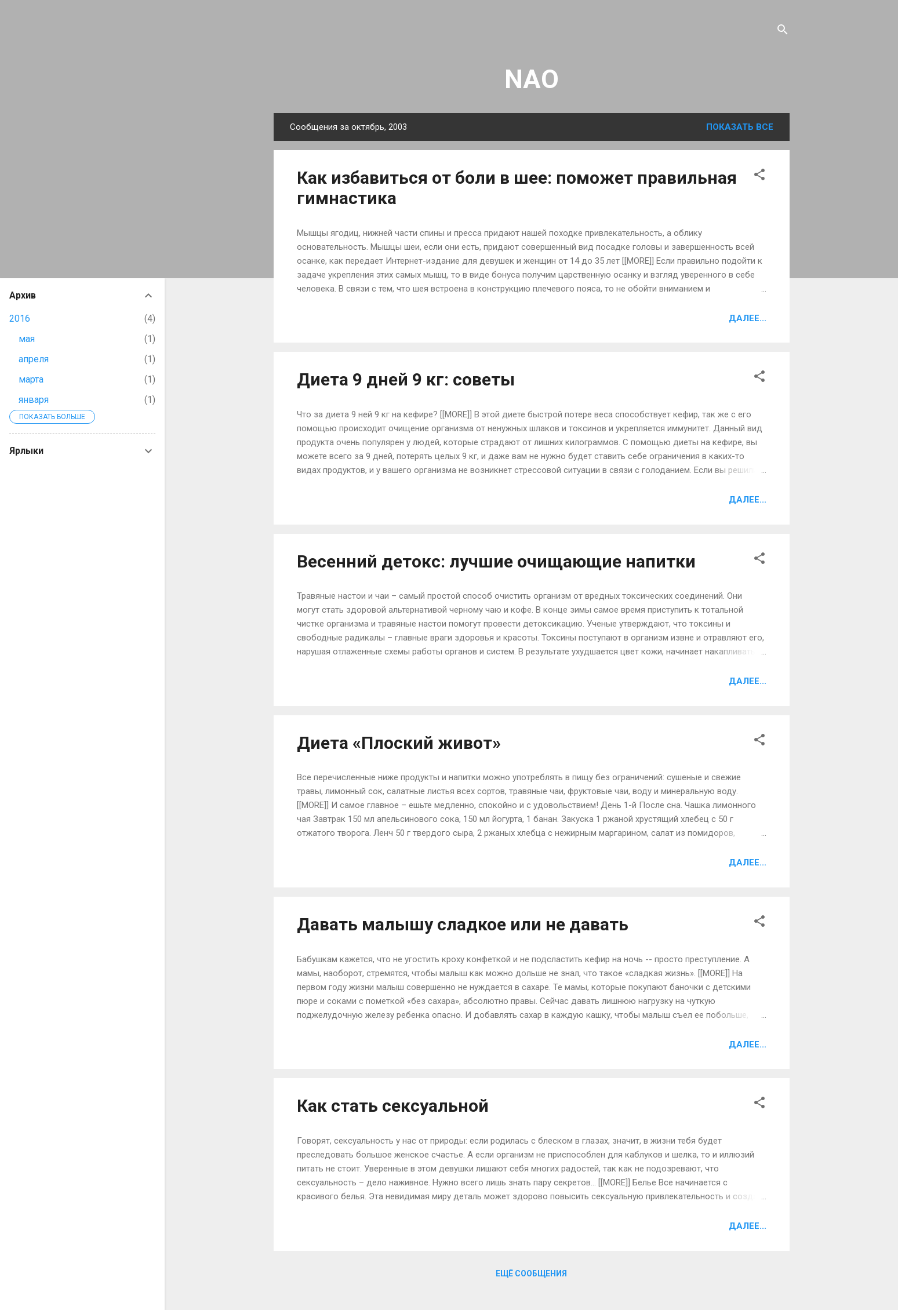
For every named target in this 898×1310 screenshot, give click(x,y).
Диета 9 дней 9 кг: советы (406, 379)
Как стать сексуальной (393, 1106)
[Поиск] (783, 31)
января (34, 399)
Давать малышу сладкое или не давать (462, 924)
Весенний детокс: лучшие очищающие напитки (496, 561)
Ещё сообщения (531, 1273)
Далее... (747, 318)
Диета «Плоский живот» (399, 743)
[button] (759, 176)
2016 (19, 318)
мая (27, 338)
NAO (531, 79)
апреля (34, 359)
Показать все (739, 127)
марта (31, 379)
